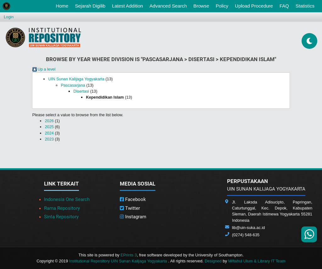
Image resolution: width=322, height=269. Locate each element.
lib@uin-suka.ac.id (248, 227)
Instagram (133, 217)
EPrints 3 (128, 255)
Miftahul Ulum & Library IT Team (256, 261)
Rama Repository (62, 208)
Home (63, 5)
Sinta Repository (61, 217)
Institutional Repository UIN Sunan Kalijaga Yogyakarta (118, 261)
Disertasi (81, 91)
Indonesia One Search (67, 199)
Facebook (133, 199)
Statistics (305, 6)
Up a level (46, 69)
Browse (201, 6)
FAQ (284, 6)
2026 (49, 120)
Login (9, 16)
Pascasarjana (73, 85)
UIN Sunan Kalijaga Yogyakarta (76, 79)
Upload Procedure (254, 6)
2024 (49, 133)
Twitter (130, 208)
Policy (222, 6)
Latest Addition (127, 6)
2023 (49, 139)
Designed (213, 261)
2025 (49, 126)
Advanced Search (168, 6)
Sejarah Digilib (90, 6)
